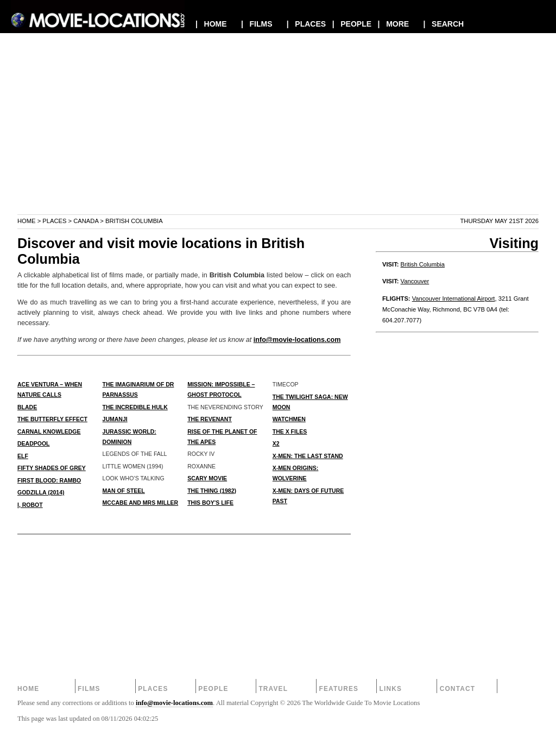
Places (54, 221)
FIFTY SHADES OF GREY (51, 468)
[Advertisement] (278, 138)
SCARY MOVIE (207, 478)
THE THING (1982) (211, 490)
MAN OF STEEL (124, 490)
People (213, 689)
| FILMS (257, 24)
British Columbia (423, 264)
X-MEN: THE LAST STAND (308, 456)
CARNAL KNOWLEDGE (48, 431)
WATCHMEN (289, 419)
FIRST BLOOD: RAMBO (49, 480)
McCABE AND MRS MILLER (141, 502)
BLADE (27, 407)
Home (26, 221)
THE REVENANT (209, 419)
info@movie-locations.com (297, 340)
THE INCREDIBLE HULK (135, 407)
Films (89, 689)
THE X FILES (290, 431)
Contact (458, 689)
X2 (276, 443)
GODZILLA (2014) (41, 492)
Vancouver (415, 281)
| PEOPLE (351, 24)
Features (338, 689)
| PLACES (306, 24)
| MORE (393, 24)
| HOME (211, 24)
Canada (85, 221)
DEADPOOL (33, 443)
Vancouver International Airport (453, 298)
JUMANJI (115, 419)
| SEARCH (443, 24)
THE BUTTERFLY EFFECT (52, 419)
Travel (273, 689)
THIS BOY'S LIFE (210, 502)
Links (391, 689)
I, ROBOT (30, 505)
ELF (22, 456)
